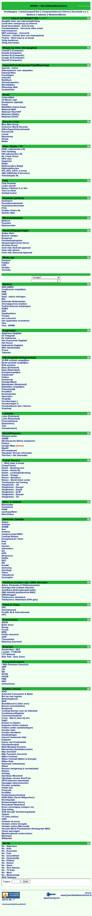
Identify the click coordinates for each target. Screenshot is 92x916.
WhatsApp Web (10, 87)
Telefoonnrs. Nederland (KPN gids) (20, 599)
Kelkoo (5, 377)
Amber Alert (8, 233)
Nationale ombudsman (13, 763)
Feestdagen (8, 75)
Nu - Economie (9, 851)
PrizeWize (7, 391)
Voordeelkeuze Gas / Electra (16, 406)
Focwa (5, 629)
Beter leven (7, 625)
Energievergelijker (11, 372)
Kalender (6, 77)
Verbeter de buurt (11, 821)
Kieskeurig (7, 379)
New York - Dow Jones (13, 656)
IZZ (3, 551)
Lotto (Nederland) (11, 418)
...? (11, 898)
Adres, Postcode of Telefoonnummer (21, 585)
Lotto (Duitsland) (10, 416)
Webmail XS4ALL (11, 114)
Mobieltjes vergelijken (13, 387)
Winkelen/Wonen (57, 14)
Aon (4, 529)
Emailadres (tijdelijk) (12, 102)
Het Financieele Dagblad (14, 340)
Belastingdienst (10, 699)
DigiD (4, 720)
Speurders (7, 396)
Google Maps (8, 445)
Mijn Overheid (9, 751)
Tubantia (6, 352)
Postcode (7, 790)
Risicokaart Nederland (13, 804)
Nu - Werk (7, 872)
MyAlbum (7, 80)
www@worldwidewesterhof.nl (76, 895)
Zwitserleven (8, 684)
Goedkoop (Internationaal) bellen (19, 590)
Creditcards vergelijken (14, 289)
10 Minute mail (9, 100)
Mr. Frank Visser (10, 156)
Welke (5, 141)
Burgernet (7, 238)
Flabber (6, 263)
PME (4, 679)
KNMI (4, 509)
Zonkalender (8, 89)
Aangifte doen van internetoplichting (21, 21)
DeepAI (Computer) (12, 53)
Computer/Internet (51, 11)
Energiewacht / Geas (12, 539)
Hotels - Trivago (10, 475)
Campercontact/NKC (12, 534)
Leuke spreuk (9, 186)
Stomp (5, 139)
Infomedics (7, 548)
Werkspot (7, 836)
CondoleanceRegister (13, 713)
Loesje (5, 134)
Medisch (31, 14)
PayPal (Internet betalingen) (16, 306)
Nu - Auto (6, 848)
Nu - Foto (6, 853)
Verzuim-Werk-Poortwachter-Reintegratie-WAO (26, 828)
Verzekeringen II (10, 403)
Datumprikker (9, 73)
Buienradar (7, 504)
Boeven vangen (10, 235)
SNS (4, 311)
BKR (4, 701)
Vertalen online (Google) (14, 824)
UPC (4, 614)
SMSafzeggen (9, 595)
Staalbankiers (9, 313)
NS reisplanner (9, 450)
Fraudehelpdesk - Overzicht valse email (22, 28)
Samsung (7, 568)
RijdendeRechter (10, 168)
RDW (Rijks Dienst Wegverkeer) (18, 797)
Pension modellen (11, 785)
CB (3, 669)
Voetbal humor (9, 193)
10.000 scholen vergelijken (15, 360)
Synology (7, 570)
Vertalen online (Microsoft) (15, 826)
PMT (4, 681)
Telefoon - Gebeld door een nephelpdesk (23, 35)
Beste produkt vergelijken (15, 363)
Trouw (5, 350)
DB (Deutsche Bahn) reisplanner (18, 441)
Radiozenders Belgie (12, 166)
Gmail (5, 104)
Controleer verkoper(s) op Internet (19, 23)
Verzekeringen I (10, 401)
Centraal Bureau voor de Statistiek (20, 711)
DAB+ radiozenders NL (14, 149)
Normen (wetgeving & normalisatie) (20, 768)
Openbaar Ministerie (12, 776)
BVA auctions (9, 365)
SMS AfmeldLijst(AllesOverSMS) (18, 592)
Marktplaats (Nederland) (14, 384)
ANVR (5, 622)
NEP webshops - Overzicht (15, 33)
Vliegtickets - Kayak (12, 489)
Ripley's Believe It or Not (14, 188)
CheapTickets (9, 465)
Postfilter (6, 792)
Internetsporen (9, 30)
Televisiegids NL (10, 175)
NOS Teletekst (9, 877)
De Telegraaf (8, 335)
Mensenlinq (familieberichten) (17, 749)
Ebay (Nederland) (11, 370)
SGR (4, 637)
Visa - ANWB (8, 325)
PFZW (5, 674)
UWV (4, 819)
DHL (4, 607)
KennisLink (7, 131)
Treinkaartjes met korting (15, 482)
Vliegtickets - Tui (10, 497)
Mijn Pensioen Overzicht (14, 754)
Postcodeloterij (9, 421)
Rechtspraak (8, 800)
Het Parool (7, 343)
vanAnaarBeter (9, 512)
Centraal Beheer (10, 536)
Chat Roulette (9, 183)
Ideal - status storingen (14, 296)
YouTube (6, 270)
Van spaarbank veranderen (16, 320)
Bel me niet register (12, 696)
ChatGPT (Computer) (12, 50)
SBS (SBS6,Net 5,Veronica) (16, 173)
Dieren (66, 11)
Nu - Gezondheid (10, 855)
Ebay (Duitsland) (10, 367)
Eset (4, 541)
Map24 (5, 448)
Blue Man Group (10, 124)
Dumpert (6, 260)
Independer (7, 375)
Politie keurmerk (10, 634)
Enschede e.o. (79, 11)
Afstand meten (9, 436)
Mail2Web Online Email (14, 107)
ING (4, 299)
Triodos (6, 316)
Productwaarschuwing (13, 795)
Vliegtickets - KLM (11, 492)
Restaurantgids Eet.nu (13, 802)
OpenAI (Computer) (12, 60)
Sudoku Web (8, 213)
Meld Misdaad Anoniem (14, 747)
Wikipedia (7, 838)
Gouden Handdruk (11, 732)
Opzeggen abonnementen (15, 783)
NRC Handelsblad (11, 347)
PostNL (5, 565)
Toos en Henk (9, 190)
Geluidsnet (7, 507)
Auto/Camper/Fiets (30, 11)
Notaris (5, 771)
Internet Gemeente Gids (14, 737)
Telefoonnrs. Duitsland (13, 597)
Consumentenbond (12, 715)
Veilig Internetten (10, 42)
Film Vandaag (9, 151)
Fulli (4, 543)
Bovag (5, 627)
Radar (5, 163)
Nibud (5, 766)
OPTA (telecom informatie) (15, 780)
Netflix (5, 558)
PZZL (4, 208)
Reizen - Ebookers (11, 477)
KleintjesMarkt (9, 382)
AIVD (4, 691)
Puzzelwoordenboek (12, 203)
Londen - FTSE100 (11, 652)
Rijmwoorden (9, 225)
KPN (4, 553)
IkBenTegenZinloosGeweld (16, 129)
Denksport (7, 201)
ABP (4, 667)
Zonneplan (7, 577)
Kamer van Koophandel (14, 742)
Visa (4, 323)
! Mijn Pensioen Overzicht (15, 664)
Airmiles (6, 524)
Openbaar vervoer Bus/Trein (16, 778)
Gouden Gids (8, 730)
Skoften (6, 267)
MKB (4, 632)
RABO (5, 308)
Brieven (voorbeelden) (13, 706)
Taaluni (5, 814)
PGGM (5, 676)
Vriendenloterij (9, 428)
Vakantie (42, 14)
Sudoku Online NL (11, 210)
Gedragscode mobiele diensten (18, 587)
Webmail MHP (9, 109)
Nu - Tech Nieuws (11, 868)
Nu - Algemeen (9, 846)
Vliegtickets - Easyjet (12, 487)
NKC (4, 560)
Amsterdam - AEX (11, 649)
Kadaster (6, 739)
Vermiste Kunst (10, 245)
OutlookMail (8, 97)
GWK (4, 294)
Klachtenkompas (10, 744)
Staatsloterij (8, 423)
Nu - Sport (7, 865)
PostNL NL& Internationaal (15, 612)
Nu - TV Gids (8, 870)
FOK (4, 265)
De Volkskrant (9, 338)
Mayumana (7, 136)
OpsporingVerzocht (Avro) (15, 243)
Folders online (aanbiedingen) (17, 727)
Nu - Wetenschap (10, 875)
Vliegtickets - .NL (10, 485)
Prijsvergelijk (8, 389)
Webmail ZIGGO (10, 116)
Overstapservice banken (14, 304)
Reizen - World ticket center (16, 480)
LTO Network (8, 654)
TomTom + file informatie (14, 455)
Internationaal (9, 610)
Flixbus (5, 443)
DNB (4, 292)
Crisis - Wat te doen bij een (16, 718)
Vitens (5, 572)
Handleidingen (9, 735)
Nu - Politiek (8, 860)
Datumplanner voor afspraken (17, 70)
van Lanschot (9, 318)
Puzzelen (6, 223)
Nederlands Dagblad (12, 345)
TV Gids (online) (10, 816)
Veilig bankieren (10, 40)
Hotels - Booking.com (13, 468)
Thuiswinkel (8, 639)
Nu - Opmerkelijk (10, 858)
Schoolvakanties (10, 82)
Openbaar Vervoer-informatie (17, 453)
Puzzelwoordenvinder (13, 205)
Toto (4, 426)
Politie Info (7, 788)
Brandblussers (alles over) (15, 703)
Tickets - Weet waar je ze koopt (18, 38)
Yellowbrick (8, 575)
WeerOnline (8, 514)
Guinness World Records (15, 127)
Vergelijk (6, 399)
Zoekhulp (6, 408)
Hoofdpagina (10, 11)
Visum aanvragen (11, 831)
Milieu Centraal (9, 756)
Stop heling (8, 809)
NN (3, 563)
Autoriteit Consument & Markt (17, 694)
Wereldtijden (8, 85)
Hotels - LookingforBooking (16, 473)
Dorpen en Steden (11, 723)
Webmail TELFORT (11, 112)
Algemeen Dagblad (11, 333)
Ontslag (6, 773)
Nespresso (7, 555)
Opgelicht (7, 161)
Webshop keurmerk (12, 641)
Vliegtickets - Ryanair (13, 494)
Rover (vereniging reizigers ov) (18, 807)
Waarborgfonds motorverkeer (17, 833)
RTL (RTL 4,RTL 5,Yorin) (14, 171)
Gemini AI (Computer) (13, 55)
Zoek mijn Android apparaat (16, 247)
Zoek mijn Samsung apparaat (17, 252)
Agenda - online (10, 68)
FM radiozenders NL (12, 154)
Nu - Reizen (8, 863)
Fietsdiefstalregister (12, 240)
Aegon (5, 522)
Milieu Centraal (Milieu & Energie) (19, 759)
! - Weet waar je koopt (13, 463)
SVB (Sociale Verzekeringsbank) (18, 812)
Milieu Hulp (7, 761)
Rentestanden (9, 394)
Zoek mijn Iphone (11, 250)
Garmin (5, 546)
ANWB (5, 438)
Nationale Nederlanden (13, 301)
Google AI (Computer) (13, 58)
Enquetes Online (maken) (15, 725)
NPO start (7, 159)
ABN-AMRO (8, 287)
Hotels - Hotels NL (11, 470)
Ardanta (6, 531)
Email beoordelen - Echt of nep (18, 26)
